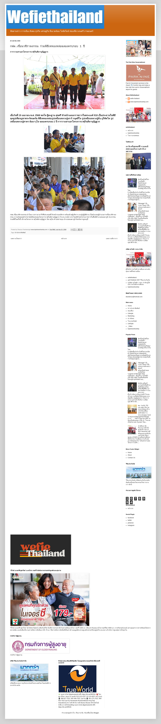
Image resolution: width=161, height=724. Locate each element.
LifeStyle (130, 323)
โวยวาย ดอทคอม (133, 135)
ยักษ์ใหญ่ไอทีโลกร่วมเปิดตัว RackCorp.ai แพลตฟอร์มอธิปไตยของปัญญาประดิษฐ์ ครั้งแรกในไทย (139, 185)
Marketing (131, 316)
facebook (131, 518)
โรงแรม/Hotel (132, 321)
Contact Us (131, 458)
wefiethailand (132, 277)
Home (130, 306)
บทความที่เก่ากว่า (112, 238)
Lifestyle (130, 313)
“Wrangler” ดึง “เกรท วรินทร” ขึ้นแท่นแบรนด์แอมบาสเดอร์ (144, 206)
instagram (131, 525)
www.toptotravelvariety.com (139, 102)
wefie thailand (134, 98)
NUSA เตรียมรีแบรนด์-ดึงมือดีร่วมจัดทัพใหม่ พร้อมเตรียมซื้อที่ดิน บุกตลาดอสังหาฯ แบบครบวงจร (144, 228)
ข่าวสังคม (131, 318)
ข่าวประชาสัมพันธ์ (20, 232)
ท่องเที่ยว (131, 311)
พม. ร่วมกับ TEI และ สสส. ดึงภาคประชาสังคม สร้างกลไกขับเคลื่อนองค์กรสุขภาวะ (144, 409)
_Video (130, 326)
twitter (130, 520)
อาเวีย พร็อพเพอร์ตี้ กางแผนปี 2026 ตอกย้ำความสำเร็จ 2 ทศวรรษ (137, 148)
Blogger (96, 713)
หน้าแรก (64, 238)
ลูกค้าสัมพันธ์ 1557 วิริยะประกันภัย (139, 280)
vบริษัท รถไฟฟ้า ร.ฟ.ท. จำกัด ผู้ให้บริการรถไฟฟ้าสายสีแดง (139, 283)
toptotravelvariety (133, 133)
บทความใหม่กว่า (16, 238)
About (130, 455)
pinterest (130, 523)
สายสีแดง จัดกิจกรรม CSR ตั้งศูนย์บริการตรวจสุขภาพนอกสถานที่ (144, 428)
